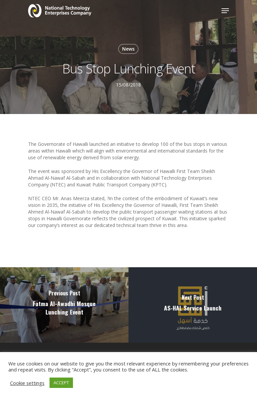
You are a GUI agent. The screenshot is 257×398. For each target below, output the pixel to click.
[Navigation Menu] (225, 10)
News (128, 49)
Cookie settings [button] (27, 383)
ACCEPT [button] (61, 383)
